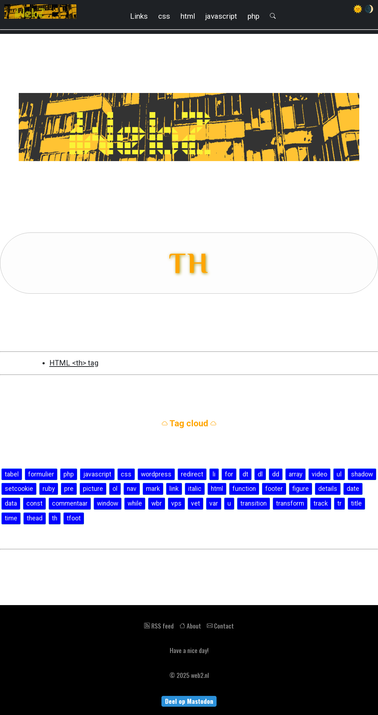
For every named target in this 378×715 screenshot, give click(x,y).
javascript (221, 16)
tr (339, 503)
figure (300, 488)
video (319, 474)
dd (275, 474)
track (320, 503)
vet (195, 503)
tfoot (74, 518)
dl (260, 474)
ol (114, 488)
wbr (156, 503)
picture (93, 488)
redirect (192, 474)
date (353, 488)
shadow (362, 474)
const (34, 503)
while (135, 503)
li (214, 474)
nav (132, 488)
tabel (12, 474)
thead (35, 518)
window (107, 503)
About (190, 625)
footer (274, 488)
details (327, 488)
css (164, 16)
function (244, 488)
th (54, 518)
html (188, 16)
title (356, 503)
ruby (49, 488)
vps (176, 503)
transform (290, 503)
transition (253, 503)
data (11, 503)
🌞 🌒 (363, 9)
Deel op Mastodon (189, 701)
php (253, 16)
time (11, 518)
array (295, 474)
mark (153, 488)
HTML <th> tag (73, 363)
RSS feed (159, 625)
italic (194, 488)
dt (245, 474)
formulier (41, 474)
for (229, 474)
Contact (220, 625)
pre (69, 488)
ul (339, 474)
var (213, 503)
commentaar (70, 503)
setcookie (19, 488)
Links (139, 16)
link (174, 488)
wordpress (156, 474)
